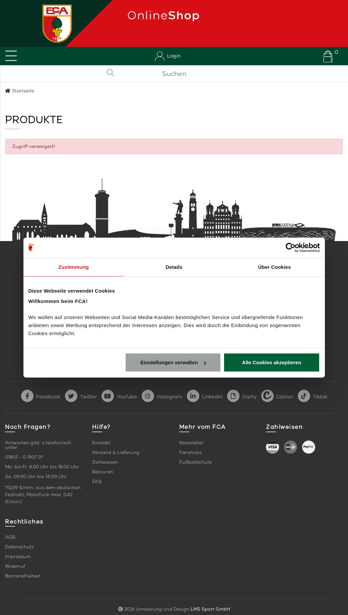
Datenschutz (19, 547)
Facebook (40, 397)
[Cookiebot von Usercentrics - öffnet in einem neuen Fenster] (290, 247)
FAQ (96, 481)
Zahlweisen (105, 462)
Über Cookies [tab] (274, 267)
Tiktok (312, 397)
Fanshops (190, 452)
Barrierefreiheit (22, 576)
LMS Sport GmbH (210, 609)
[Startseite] (54, 23)
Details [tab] (174, 267)
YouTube (119, 397)
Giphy (242, 397)
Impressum (17, 556)
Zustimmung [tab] (73, 267)
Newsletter (191, 443)
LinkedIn (204, 397)
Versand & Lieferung (115, 452)
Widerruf (15, 566)
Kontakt (101, 443)
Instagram (162, 397)
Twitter (81, 397)
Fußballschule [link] (195, 462)
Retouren (102, 472)
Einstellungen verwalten (173, 362)
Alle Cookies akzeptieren (271, 362)
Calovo (277, 397)
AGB (10, 537)
